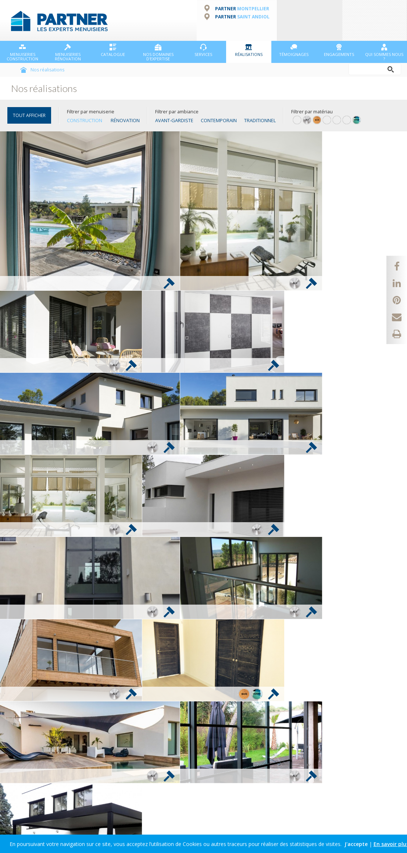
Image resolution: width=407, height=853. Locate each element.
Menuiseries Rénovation (68, 52)
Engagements (339, 50)
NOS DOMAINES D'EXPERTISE (158, 52)
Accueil (23, 69)
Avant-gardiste (174, 120)
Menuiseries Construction (22, 52)
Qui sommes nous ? (384, 52)
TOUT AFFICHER (29, 115)
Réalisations (249, 50)
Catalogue (113, 50)
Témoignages (293, 50)
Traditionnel (260, 120)
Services (203, 50)
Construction (84, 120)
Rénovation (125, 120)
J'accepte (356, 843)
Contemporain (219, 120)
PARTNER (242, 8)
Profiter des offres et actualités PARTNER (53, 752)
